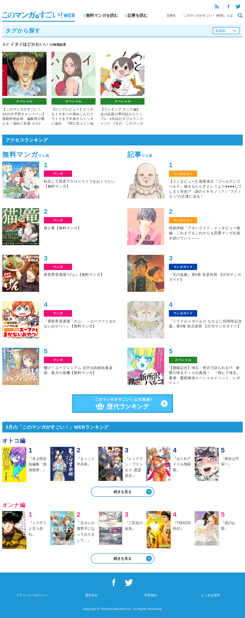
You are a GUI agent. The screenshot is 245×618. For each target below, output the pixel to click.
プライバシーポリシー (31, 595)
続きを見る (123, 492)
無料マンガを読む (102, 15)
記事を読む (138, 15)
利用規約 (151, 595)
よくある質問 (210, 595)
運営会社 (91, 595)
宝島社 (171, 15)
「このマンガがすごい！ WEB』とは (207, 15)
